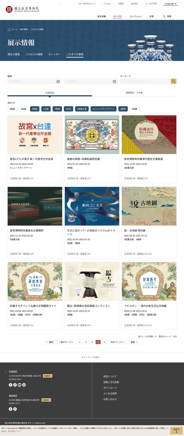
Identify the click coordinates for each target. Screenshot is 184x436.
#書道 (12, 108)
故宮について (110, 376)
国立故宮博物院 (22, 9)
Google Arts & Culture (24, 385)
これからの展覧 (34, 54)
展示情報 (24, 29)
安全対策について (14, 431)
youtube (19, 385)
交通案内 (47, 376)
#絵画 (23, 108)
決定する (176, 430)
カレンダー (54, 54)
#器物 (123, 108)
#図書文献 (82, 108)
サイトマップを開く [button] (90, 357)
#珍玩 (68, 108)
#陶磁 (34, 108)
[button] (159, 68)
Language (169, 3)
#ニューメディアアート (104, 108)
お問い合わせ (110, 399)
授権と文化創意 (111, 382)
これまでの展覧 (37, 29)
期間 (10, 76)
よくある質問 (110, 393)
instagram (15, 385)
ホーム (14, 29)
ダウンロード (110, 387)
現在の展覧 (14, 54)
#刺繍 (134, 108)
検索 (173, 81)
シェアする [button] (151, 68)
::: (59, 3)
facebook (10, 385)
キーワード (125, 76)
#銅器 (57, 108)
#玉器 (46, 108)
